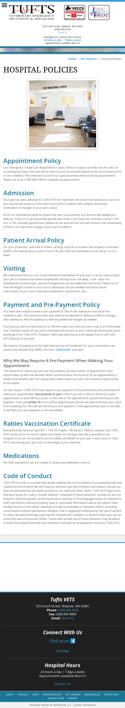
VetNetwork (59, 704)
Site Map (62, 651)
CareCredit (63, 349)
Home (72, 59)
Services (23, 694)
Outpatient (111, 694)
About (10, 694)
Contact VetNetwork (85, 704)
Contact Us (63, 684)
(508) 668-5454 (68, 610)
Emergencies (92, 694)
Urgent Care (56, 698)
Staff (35, 694)
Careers (72, 698)
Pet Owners (89, 59)
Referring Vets (52, 694)
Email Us (62, 32)
